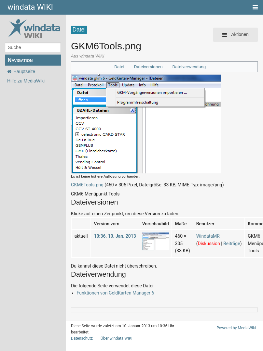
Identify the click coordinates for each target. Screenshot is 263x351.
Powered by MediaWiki (236, 328)
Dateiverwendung (189, 66)
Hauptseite (24, 71)
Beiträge (231, 243)
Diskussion (209, 243)
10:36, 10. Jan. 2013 (115, 236)
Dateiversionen (148, 66)
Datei (119, 66)
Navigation (20, 60)
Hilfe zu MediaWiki (26, 80)
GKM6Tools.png (87, 184)
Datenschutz (82, 338)
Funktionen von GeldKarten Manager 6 (115, 292)
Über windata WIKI (116, 338)
